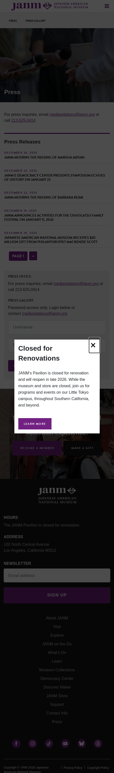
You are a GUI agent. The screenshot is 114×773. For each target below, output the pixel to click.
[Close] (94, 345)
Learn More (35, 424)
